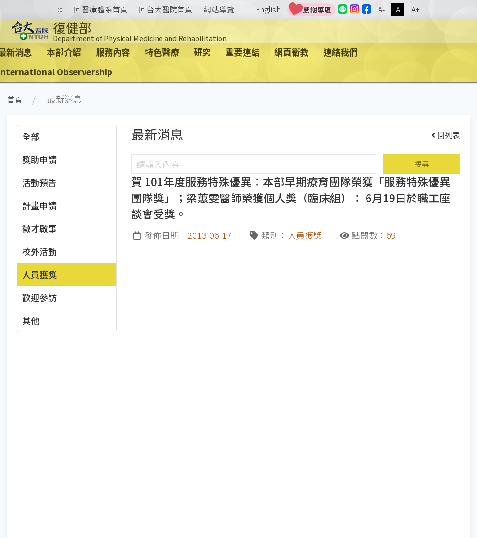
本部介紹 (64, 52)
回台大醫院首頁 (166, 9)
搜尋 (421, 163)
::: (60, 9)
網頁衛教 (291, 52)
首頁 (15, 99)
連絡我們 (340, 52)
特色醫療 (162, 52)
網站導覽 (219, 9)
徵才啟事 (39, 228)
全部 (30, 136)
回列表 (446, 134)
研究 (202, 52)
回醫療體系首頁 (101, 9)
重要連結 (242, 52)
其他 (30, 320)
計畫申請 (39, 205)
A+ (415, 9)
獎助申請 (39, 159)
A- (381, 9)
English (268, 9)
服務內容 (113, 52)
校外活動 (39, 251)
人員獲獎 (39, 274)
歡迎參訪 (39, 297)
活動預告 (39, 182)
